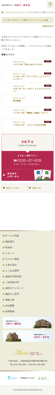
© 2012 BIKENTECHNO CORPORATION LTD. (27, 390)
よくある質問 (12, 270)
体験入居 (35, 188)
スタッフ (9, 253)
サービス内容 (12, 236)
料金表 (8, 247)
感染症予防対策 (13, 276)
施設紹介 (9, 241)
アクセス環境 (12, 259)
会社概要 (9, 305)
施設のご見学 (11, 188)
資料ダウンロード (14, 288)
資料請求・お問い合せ (27, 175)
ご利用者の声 (12, 282)
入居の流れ (11, 265)
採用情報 (9, 311)
